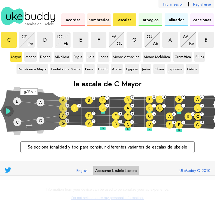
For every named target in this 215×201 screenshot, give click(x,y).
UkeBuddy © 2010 (195, 170)
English (82, 170)
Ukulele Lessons (116, 170)
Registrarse (202, 4)
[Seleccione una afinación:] (29, 91)
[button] (29, 126)
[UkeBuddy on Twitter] (7, 170)
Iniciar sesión (173, 4)
